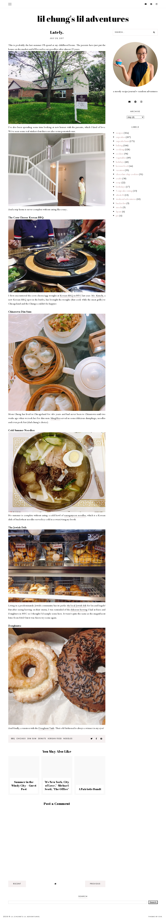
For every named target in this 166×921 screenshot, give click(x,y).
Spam (118, 211)
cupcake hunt (122, 141)
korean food (55, 738)
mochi (119, 207)
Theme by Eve (155, 917)
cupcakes (120, 137)
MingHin (55, 418)
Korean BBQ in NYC (70, 295)
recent (17, 884)
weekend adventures (126, 198)
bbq (13, 738)
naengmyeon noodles (75, 515)
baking (119, 145)
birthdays (120, 186)
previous (95, 884)
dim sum (31, 738)
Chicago (20, 738)
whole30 (120, 194)
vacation (120, 170)
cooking (120, 149)
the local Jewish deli (76, 605)
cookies (120, 153)
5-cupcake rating (124, 190)
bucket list (121, 203)
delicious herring (79, 609)
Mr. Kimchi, (97, 295)
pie (117, 215)
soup (118, 182)
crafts (119, 178)
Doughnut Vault (46, 728)
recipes (119, 132)
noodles (67, 738)
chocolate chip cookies (127, 174)
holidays (120, 161)
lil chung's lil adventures (83, 18)
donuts (42, 738)
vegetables (121, 157)
